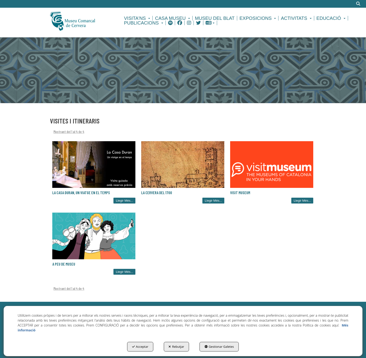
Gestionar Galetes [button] (219, 346)
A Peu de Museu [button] (63, 264)
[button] (80, 20)
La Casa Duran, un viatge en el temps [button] (81, 192)
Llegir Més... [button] (124, 200)
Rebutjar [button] (176, 346)
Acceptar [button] (140, 346)
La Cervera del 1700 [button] (156, 192)
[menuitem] (138, 18)
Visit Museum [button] (240, 192)
